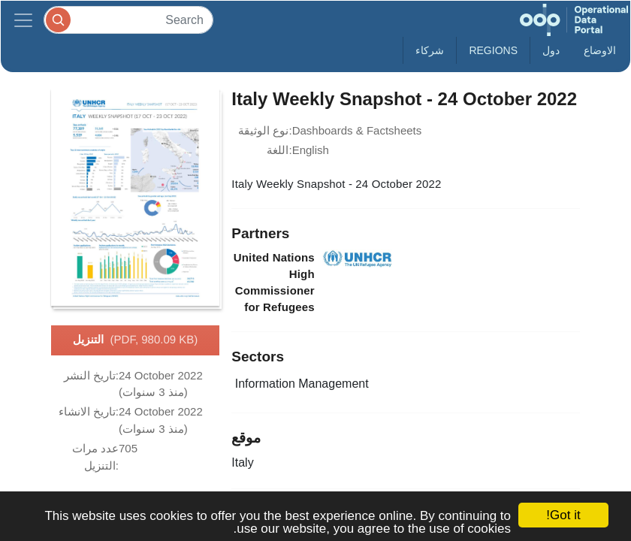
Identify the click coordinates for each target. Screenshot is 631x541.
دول (551, 50)
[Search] (128, 20)
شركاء (429, 50)
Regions (493, 50)
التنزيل (135, 340)
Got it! (563, 515)
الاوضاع (600, 50)
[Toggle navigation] (23, 20)
